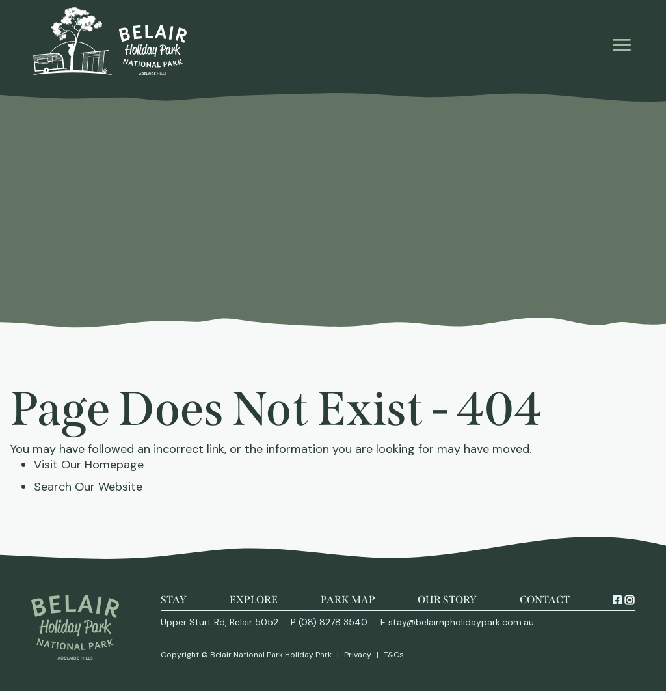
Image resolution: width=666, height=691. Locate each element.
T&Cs (394, 654)
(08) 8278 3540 (333, 622)
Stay (174, 599)
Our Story (447, 599)
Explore (254, 599)
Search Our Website (88, 487)
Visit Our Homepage (89, 464)
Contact (545, 599)
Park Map (348, 599)
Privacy (357, 654)
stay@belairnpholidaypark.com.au (461, 622)
